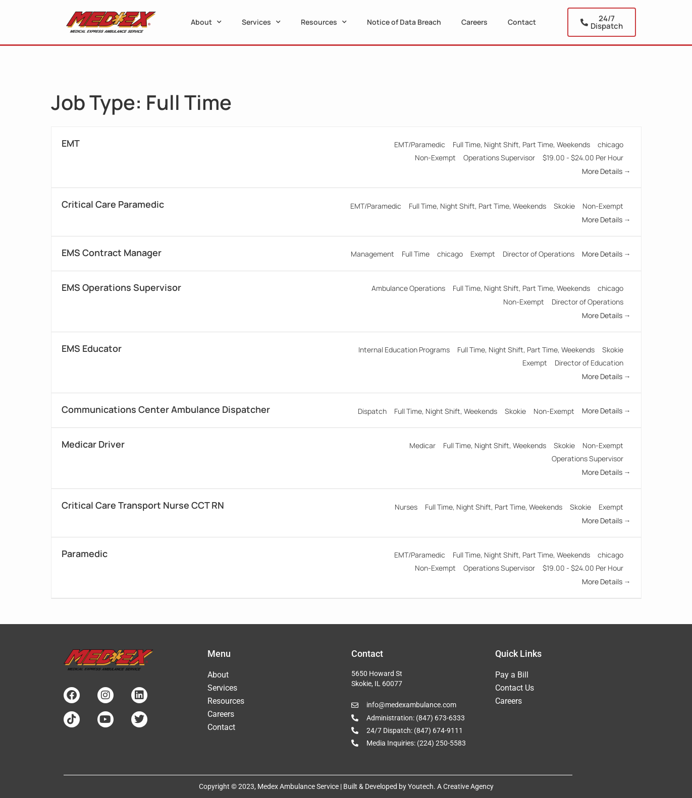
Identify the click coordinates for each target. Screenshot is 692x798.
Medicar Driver (93, 444)
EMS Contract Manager (112, 253)
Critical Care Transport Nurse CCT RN (143, 505)
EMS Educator (92, 348)
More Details (606, 171)
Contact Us (514, 688)
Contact (522, 22)
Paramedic (85, 553)
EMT (71, 143)
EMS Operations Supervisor (121, 287)
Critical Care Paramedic (113, 204)
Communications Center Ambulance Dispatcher (166, 409)
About (206, 22)
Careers (474, 22)
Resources (324, 22)
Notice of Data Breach (404, 22)
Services (261, 22)
